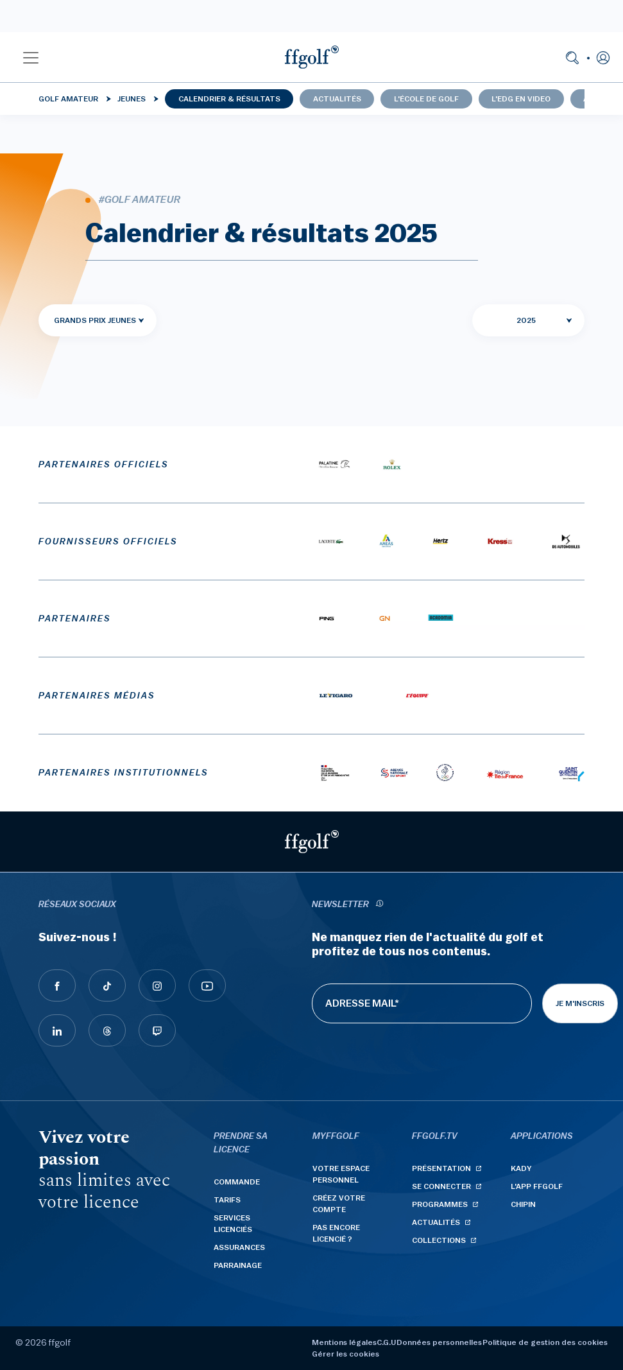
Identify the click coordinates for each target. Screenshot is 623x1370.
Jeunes (131, 99)
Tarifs (227, 1200)
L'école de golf (426, 99)
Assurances (239, 1247)
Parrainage (238, 1265)
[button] (31, 57)
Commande (237, 1182)
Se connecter (441, 1186)
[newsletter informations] (380, 905)
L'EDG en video (520, 99)
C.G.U (386, 1342)
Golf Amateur (68, 99)
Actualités (337, 99)
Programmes (440, 1204)
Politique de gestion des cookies (545, 1342)
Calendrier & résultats (229, 99)
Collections (439, 1240)
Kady (521, 1168)
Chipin (523, 1204)
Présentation (441, 1168)
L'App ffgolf (537, 1186)
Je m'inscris (580, 1003)
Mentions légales (344, 1342)
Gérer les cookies (345, 1354)
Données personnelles (439, 1342)
